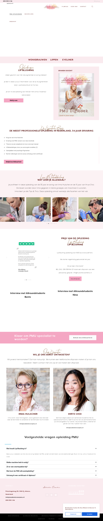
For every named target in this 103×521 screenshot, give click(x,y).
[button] (13, 100)
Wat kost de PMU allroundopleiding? (20, 471)
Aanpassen (73, 514)
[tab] (51, 448)
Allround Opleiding (30, 515)
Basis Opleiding (13, 515)
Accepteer (89, 514)
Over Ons (41, 518)
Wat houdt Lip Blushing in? (16, 449)
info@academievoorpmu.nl (15, 497)
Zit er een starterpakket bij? (17, 467)
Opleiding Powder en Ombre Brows (54, 515)
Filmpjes (52, 518)
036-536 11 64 (7, 1)
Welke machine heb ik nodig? (17, 462)
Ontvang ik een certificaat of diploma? (21, 475)
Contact (61, 518)
